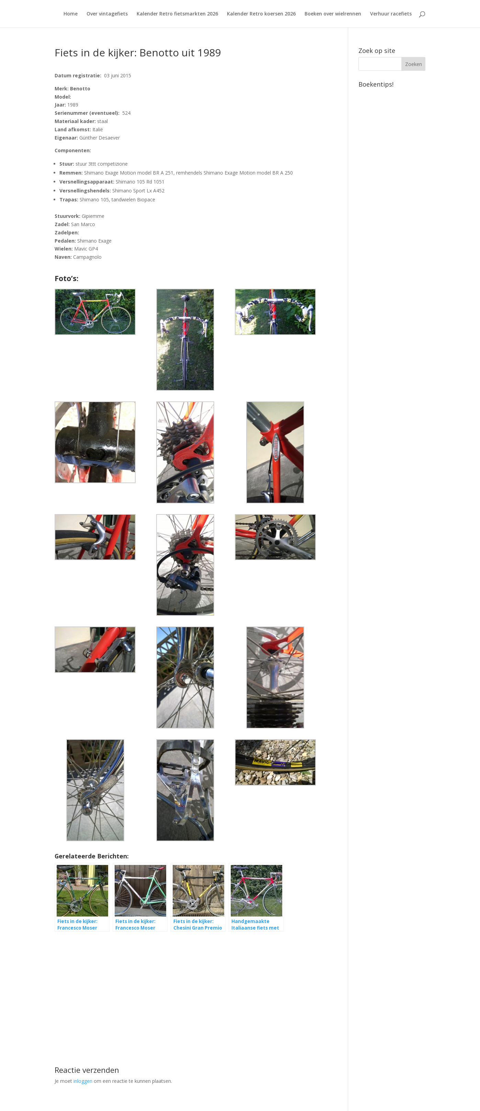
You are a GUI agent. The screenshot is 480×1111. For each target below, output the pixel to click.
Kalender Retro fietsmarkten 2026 (177, 14)
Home (71, 14)
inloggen (82, 1081)
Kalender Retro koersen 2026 (261, 14)
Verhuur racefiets (391, 14)
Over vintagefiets (107, 14)
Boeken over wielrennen (333, 14)
